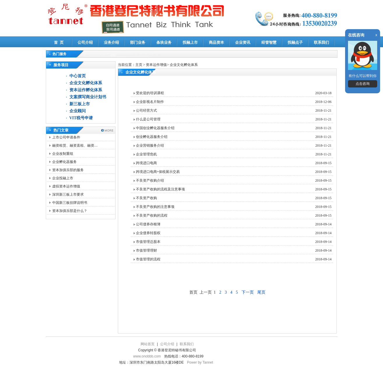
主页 (138, 65)
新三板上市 (79, 104)
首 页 (59, 42)
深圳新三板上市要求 (68, 194)
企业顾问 (77, 111)
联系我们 (321, 42)
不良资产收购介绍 (150, 180)
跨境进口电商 (146, 163)
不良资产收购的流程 (151, 215)
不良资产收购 (146, 198)
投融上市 (190, 42)
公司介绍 (85, 42)
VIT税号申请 (81, 118)
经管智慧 (269, 42)
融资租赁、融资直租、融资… (75, 145)
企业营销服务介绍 (150, 145)
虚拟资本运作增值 (66, 186)
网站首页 (148, 344)
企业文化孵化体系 (85, 83)
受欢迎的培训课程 (150, 93)
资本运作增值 (156, 65)
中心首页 (77, 76)
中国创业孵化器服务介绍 (155, 128)
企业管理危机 (146, 154)
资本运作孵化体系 (85, 90)
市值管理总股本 (148, 242)
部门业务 (137, 42)
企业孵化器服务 (64, 162)
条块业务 (164, 42)
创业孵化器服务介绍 (151, 137)
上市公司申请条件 (66, 137)
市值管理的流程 (148, 259)
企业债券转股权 (148, 233)
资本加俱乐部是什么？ (69, 211)
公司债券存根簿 (148, 224)
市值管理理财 (146, 250)
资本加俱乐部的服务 (68, 170)
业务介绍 (111, 42)
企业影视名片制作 (150, 102)
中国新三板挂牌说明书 (69, 203)
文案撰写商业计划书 (87, 97)
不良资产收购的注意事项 (155, 207)
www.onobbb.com (147, 356)
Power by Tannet (200, 362)
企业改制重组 (62, 154)
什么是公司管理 (148, 119)
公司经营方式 (146, 110)
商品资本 (216, 42)
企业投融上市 (62, 178)
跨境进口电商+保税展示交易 (158, 172)
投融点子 (295, 42)
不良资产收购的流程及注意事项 (160, 189)
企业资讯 (242, 42)
